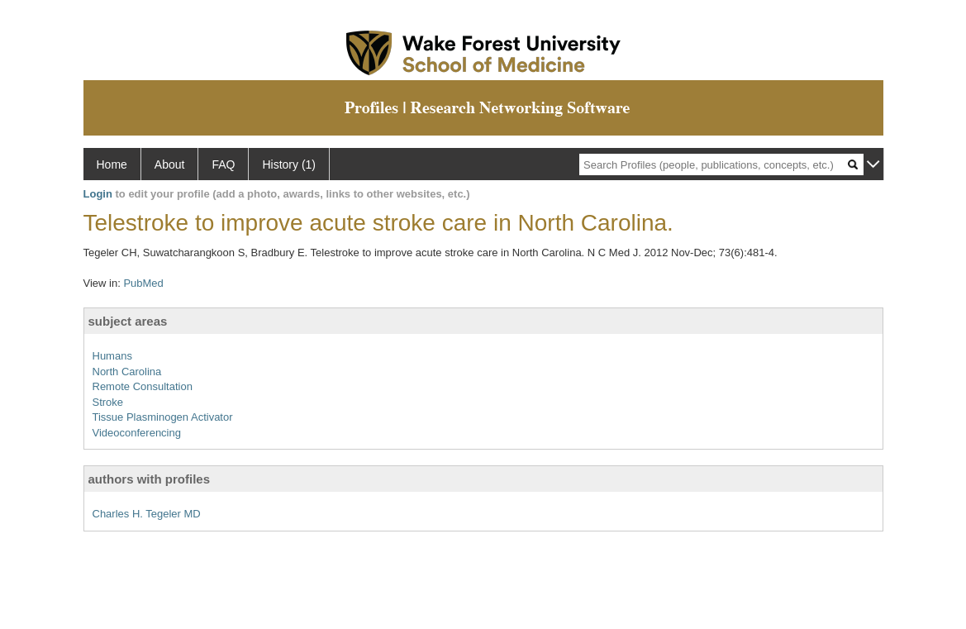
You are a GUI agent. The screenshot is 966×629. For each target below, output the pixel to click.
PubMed (143, 283)
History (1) (289, 164)
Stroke (108, 402)
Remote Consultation (143, 386)
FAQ (223, 164)
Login (97, 194)
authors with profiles (149, 479)
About (170, 164)
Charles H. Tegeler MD (147, 513)
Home (112, 164)
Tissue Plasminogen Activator (163, 417)
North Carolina (127, 371)
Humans (112, 356)
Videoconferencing (137, 432)
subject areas (128, 321)
